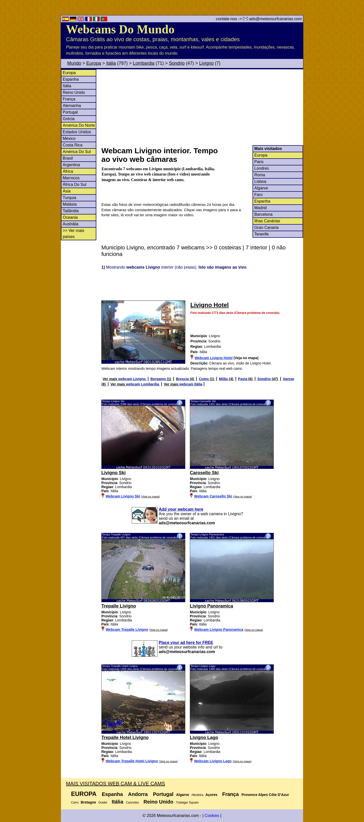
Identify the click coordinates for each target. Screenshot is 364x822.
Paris (258, 162)
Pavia (243, 379)
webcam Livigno (132, 379)
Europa (93, 63)
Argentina (71, 165)
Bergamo (158, 379)
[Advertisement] (202, 107)
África (68, 171)
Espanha (71, 79)
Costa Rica (72, 145)
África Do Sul (74, 184)
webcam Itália (190, 384)
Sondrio (177, 63)
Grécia (69, 119)
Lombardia (143, 63)
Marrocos (71, 178)
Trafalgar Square (187, 802)
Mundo (74, 63)
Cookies (211, 815)
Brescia (183, 379)
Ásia (67, 191)
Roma (259, 175)
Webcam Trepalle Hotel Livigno (132, 761)
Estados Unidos (77, 132)
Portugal (70, 112)
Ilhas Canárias (267, 221)
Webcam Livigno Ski (123, 496)
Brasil (68, 158)
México (69, 138)
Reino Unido (74, 92)
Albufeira (197, 795)
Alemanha (72, 105)
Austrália (70, 224)
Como (204, 379)
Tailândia (71, 211)
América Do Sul (77, 151)
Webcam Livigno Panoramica (218, 630)
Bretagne (88, 802)
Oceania (70, 217)
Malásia (70, 204)
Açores (211, 795)
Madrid (260, 208)
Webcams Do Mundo (120, 29)
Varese (288, 379)
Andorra (138, 794)
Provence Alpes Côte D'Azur (265, 795)
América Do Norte (79, 125)
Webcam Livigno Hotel (214, 358)
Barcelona (263, 214)
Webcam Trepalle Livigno (127, 630)
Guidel (102, 802)
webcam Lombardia (143, 384)
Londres (261, 168)
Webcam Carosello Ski (213, 496)
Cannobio (132, 802)
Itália (111, 63)
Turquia (69, 198)
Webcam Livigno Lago (213, 761)
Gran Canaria (266, 227)
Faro (258, 194)
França (69, 99)
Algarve (261, 188)
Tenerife (261, 234)
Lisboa (260, 181)
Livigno (206, 63)
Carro (75, 802)
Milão (224, 379)
